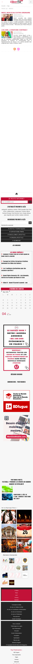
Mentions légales (16, 642)
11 (3, 303)
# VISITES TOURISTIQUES (16, 229)
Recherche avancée (7, 225)
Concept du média (16, 604)
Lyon (16, 595)
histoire (17, 213)
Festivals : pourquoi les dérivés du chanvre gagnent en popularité (16, 483)
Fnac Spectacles (16, 654)
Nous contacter (16, 623)
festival (4, 213)
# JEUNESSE (16, 241)
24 (30, 305)
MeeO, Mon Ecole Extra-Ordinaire (15, 13)
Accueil (3, 6)
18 (3, 305)
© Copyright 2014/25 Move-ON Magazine (16, 645)
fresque (9, 213)
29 (21, 308)
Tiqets (16, 657)
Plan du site (17, 640)
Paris (16, 592)
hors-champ (23, 213)
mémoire (26, 215)
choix (4, 211)
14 (16, 303)
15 (21, 303)
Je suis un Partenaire (16, 614)
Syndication (16, 637)
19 (7, 305)
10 (30, 300)
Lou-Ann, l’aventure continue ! (14, 30)
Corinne (23, 211)
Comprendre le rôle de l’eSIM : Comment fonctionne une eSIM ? (22, 497)
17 (30, 303)
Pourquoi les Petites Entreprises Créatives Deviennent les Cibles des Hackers (14, 265)
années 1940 (17, 209)
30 (25, 308)
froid (13, 213)
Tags (8, 6)
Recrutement (16, 616)
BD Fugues (16, 652)
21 (16, 305)
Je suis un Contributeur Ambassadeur (16, 609)
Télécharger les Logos (16, 626)
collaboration (10, 211)
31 (30, 308)
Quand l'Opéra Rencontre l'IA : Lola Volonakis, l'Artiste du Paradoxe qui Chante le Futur (15, 279)
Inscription (16, 635)
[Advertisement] (16, 105)
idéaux (29, 213)
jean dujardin (7, 215)
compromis (18, 211)
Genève (17, 599)
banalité (23, 209)
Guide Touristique (16, 618)
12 (7, 303)
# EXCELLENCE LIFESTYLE (16, 235)
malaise (21, 215)
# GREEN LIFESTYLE (16, 238)
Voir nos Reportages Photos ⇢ (9, 508)
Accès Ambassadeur (16, 633)
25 (3, 308)
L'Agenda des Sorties (16, 289)
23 (25, 305)
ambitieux (10, 209)
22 (21, 305)
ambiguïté (4, 209)
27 (12, 308)
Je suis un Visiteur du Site (16, 607)
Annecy (16, 597)
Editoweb (16, 661)
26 (7, 308)
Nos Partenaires (16, 628)
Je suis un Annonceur (16, 611)
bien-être (29, 209)
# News (16, 590)
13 (12, 303)
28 (16, 308)
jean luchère (15, 215)
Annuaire (16, 630)
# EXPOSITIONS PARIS (16, 232)
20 (12, 305)
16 (25, 303)
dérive (28, 211)
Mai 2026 (5, 292)
